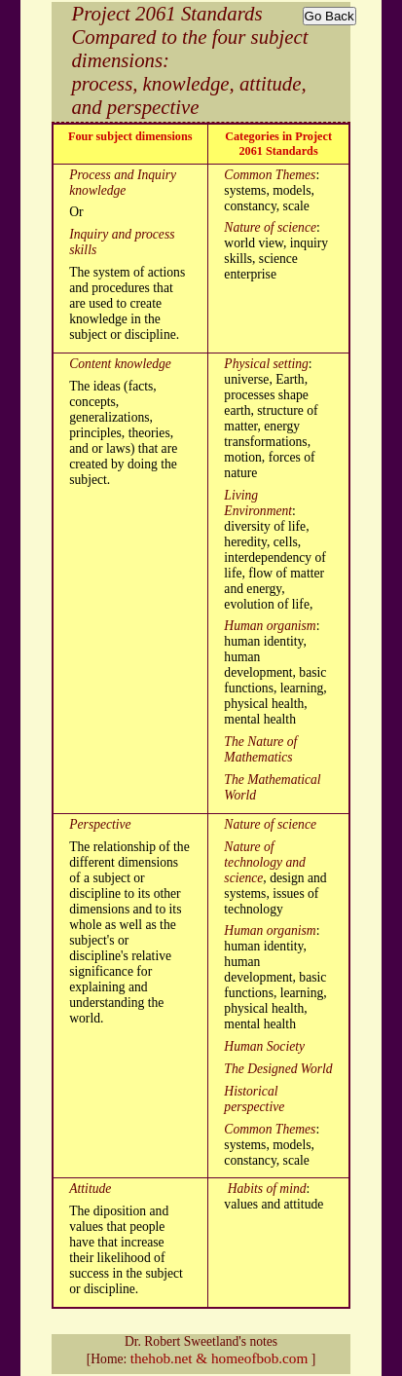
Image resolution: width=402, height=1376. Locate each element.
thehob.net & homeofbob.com (219, 1358)
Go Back (329, 16)
